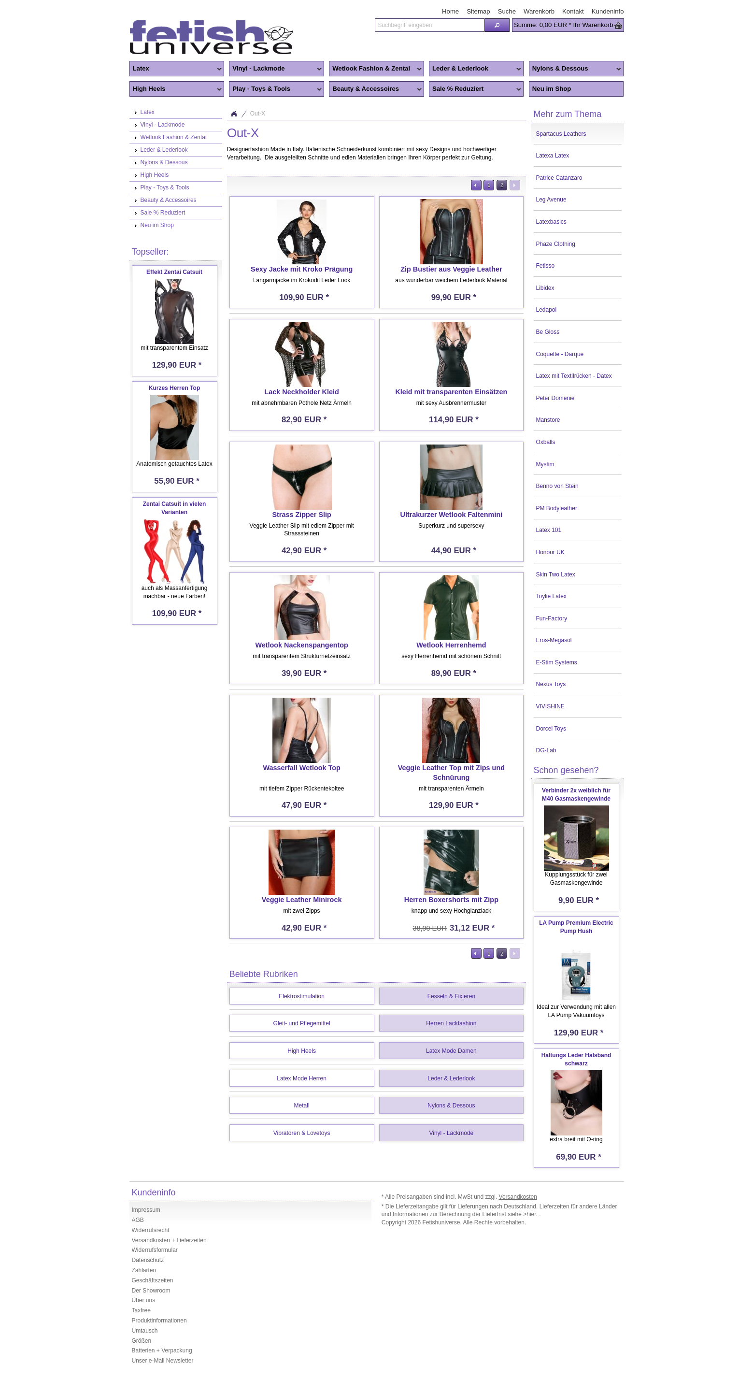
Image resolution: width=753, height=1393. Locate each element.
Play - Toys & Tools (275, 89)
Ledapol (546, 309)
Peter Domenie (555, 398)
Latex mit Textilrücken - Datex (574, 376)
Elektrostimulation (302, 996)
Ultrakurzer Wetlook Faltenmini (451, 514)
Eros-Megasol (554, 640)
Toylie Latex (551, 596)
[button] (497, 25)
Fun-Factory (552, 618)
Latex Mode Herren (302, 1078)
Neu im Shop (551, 88)
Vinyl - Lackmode (275, 69)
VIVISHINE (550, 706)
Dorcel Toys (551, 728)
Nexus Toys (551, 684)
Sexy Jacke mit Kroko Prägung (302, 269)
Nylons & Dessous (575, 69)
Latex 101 (549, 530)
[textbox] (429, 25)
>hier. (531, 1214)
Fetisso (545, 265)
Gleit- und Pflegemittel (301, 1023)
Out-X (257, 113)
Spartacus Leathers (561, 133)
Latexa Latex (552, 155)
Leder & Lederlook (475, 69)
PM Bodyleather (556, 508)
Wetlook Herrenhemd (451, 645)
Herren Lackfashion (451, 1023)
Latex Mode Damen (451, 1051)
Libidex (545, 288)
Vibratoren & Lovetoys (301, 1133)
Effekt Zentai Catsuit (174, 272)
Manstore (548, 419)
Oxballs (545, 442)
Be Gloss (548, 332)
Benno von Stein (557, 486)
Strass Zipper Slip (301, 514)
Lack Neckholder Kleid (301, 392)
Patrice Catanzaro (559, 177)
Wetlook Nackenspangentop (301, 645)
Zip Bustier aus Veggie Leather (451, 269)
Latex (175, 69)
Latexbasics (551, 221)
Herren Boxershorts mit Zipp (451, 900)
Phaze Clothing (555, 244)
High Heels (175, 89)
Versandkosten (518, 1196)
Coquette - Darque (560, 354)
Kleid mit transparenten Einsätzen (451, 392)
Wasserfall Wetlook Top (301, 768)
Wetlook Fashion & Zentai (375, 69)
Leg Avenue (551, 199)
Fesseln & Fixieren (451, 996)
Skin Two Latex (555, 574)
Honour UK (550, 552)
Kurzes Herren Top (174, 388)
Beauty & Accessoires (375, 89)
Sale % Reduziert (475, 89)
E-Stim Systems (556, 662)
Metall (302, 1105)
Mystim (545, 464)
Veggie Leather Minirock (302, 900)
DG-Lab (546, 750)
